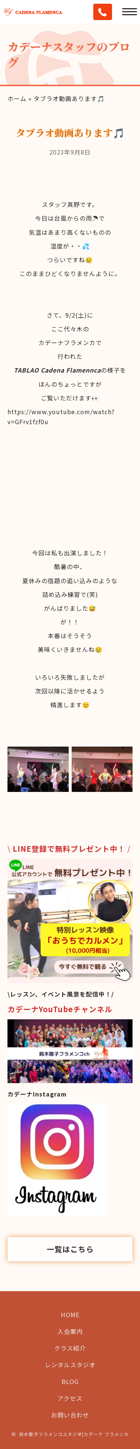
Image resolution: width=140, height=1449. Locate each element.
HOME (70, 1314)
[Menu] (129, 12)
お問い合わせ (70, 1414)
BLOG (70, 1381)
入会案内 (70, 1331)
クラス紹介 (70, 1348)
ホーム (17, 98)
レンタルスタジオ (70, 1364)
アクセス (70, 1398)
